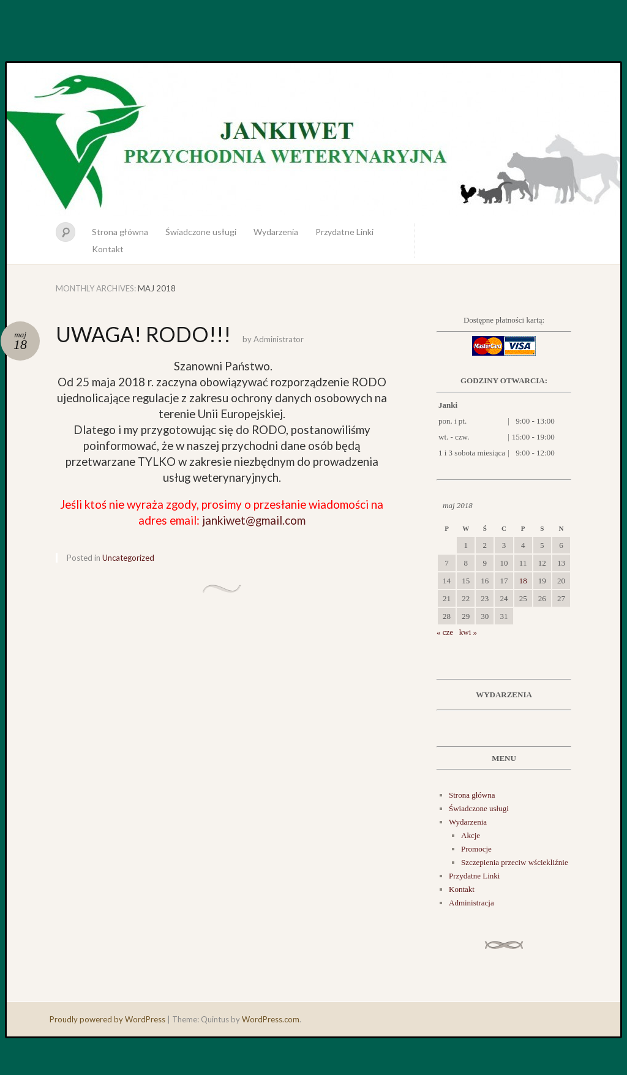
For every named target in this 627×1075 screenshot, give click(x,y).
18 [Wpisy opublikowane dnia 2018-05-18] (523, 580)
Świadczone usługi (200, 232)
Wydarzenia (275, 232)
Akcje (470, 835)
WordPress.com (270, 1019)
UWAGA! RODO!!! (143, 333)
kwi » (468, 632)
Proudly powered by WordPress (107, 1019)
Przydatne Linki (344, 232)
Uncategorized (128, 558)
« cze (445, 632)
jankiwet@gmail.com (254, 520)
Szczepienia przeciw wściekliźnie (514, 862)
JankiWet (313, 139)
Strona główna (120, 232)
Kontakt (108, 249)
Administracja (471, 902)
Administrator (278, 339)
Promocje (476, 848)
